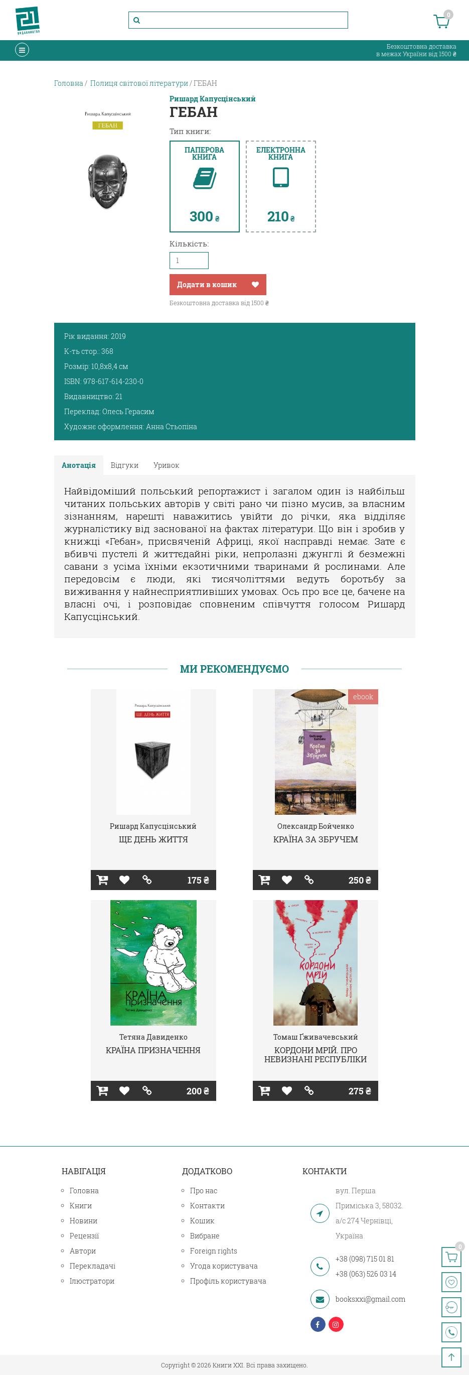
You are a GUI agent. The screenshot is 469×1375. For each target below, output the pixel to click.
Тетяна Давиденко (153, 1037)
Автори (83, 1251)
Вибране (205, 1235)
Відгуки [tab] (124, 465)
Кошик (202, 1220)
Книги (81, 1205)
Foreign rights (213, 1251)
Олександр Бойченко (315, 826)
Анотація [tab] (79, 465)
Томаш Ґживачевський (315, 1037)
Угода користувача (224, 1266)
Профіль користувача (228, 1281)
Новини (83, 1220)
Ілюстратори (92, 1281)
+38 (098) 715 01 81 (365, 1259)
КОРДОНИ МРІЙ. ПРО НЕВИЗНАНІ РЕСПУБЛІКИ (315, 1054)
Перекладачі (92, 1266)
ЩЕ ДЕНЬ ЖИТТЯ (153, 839)
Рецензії (84, 1235)
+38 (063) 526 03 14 (366, 1274)
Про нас (203, 1190)
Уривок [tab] (166, 465)
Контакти (207, 1205)
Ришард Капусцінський (213, 99)
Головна (84, 1190)
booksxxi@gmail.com (370, 1299)
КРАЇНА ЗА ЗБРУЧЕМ (315, 839)
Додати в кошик (207, 284)
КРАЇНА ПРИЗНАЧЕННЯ (153, 1050)
